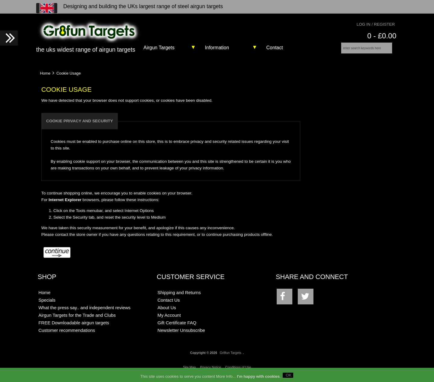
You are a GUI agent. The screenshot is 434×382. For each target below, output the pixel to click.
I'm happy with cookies (258, 377)
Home (45, 77)
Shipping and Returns (179, 296)
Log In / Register (376, 24)
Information (217, 47)
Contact (274, 47)
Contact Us (169, 304)
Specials (46, 304)
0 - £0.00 (381, 36)
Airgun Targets (159, 47)
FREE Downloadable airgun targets (73, 326)
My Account (169, 319)
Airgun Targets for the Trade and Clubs (77, 319)
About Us (167, 311)
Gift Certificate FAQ (177, 326)
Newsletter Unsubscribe (181, 334)
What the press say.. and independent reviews (84, 311)
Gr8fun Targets (230, 357)
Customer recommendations (66, 334)
